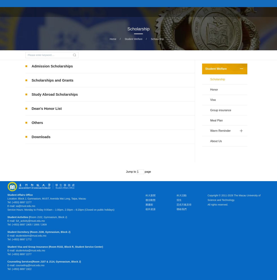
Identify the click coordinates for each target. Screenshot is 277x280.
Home (95, 12)
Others (37, 123)
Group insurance (220, 110)
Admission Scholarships (52, 66)
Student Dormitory (184, 12)
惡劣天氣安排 (184, 204)
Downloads (41, 142)
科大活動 (182, 195)
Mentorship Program (250, 12)
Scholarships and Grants (52, 80)
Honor (214, 89)
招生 (179, 200)
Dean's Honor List (47, 109)
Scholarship (157, 39)
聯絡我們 (182, 209)
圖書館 (149, 204)
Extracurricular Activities (121, 12)
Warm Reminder (220, 130)
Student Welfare (154, 12)
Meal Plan (216, 120)
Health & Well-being (216, 12)
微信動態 (150, 200)
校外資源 (150, 209)
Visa (213, 99)
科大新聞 (150, 195)
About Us (216, 141)
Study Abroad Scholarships (55, 94)
